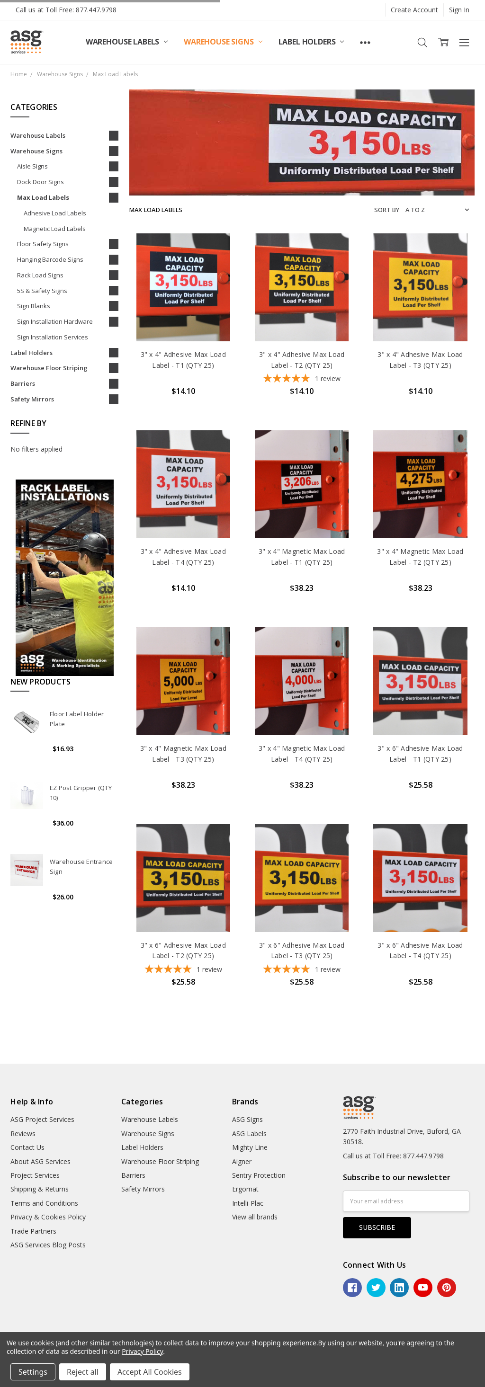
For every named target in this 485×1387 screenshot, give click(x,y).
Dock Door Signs (40, 182)
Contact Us (27, 1147)
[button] (65, 577)
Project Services (35, 1175)
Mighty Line (250, 1147)
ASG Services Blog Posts (48, 1244)
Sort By (386, 209)
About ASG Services (40, 1161)
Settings (32, 1372)
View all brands (255, 1216)
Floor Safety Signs (43, 244)
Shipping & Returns (39, 1188)
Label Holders (311, 41)
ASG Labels (249, 1133)
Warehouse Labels (127, 41)
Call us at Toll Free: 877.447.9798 (66, 9)
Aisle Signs (32, 166)
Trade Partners (33, 1231)
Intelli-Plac (247, 1203)
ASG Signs (247, 1119)
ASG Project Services (42, 1119)
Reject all (83, 1372)
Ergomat (245, 1188)
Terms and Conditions (44, 1203)
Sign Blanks (33, 306)
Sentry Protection (259, 1175)
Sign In (459, 9)
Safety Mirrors (32, 399)
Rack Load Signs (40, 275)
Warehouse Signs (223, 41)
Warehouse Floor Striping (49, 368)
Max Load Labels (43, 197)
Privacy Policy (142, 1351)
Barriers (22, 383)
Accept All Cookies (149, 1372)
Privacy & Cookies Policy (48, 1216)
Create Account (414, 9)
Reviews (23, 1133)
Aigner (241, 1161)
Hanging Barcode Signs (50, 259)
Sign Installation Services (52, 337)
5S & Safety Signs (42, 290)
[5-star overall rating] (301, 379)
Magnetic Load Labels (55, 228)
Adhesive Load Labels (55, 213)
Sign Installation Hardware (55, 321)
